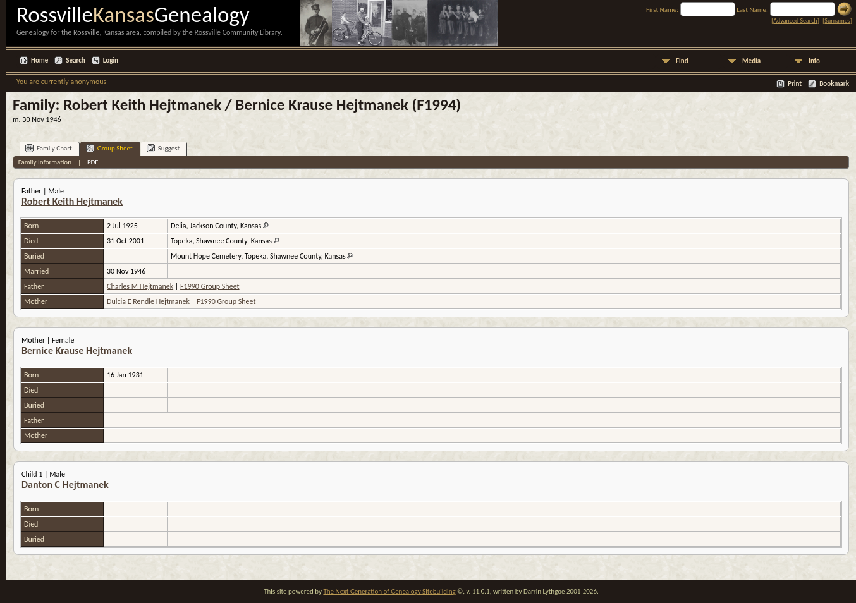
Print (795, 84)
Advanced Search (795, 20)
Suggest (163, 148)
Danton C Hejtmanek (65, 484)
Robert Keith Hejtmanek (72, 201)
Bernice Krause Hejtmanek (76, 350)
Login (110, 60)
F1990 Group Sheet (209, 286)
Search (75, 60)
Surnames (837, 20)
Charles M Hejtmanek (140, 286)
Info (814, 61)
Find (682, 61)
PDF (93, 162)
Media (751, 61)
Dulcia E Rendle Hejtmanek (148, 301)
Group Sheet (109, 148)
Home (39, 60)
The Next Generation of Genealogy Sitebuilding (389, 591)
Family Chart (48, 148)
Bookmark (834, 84)
